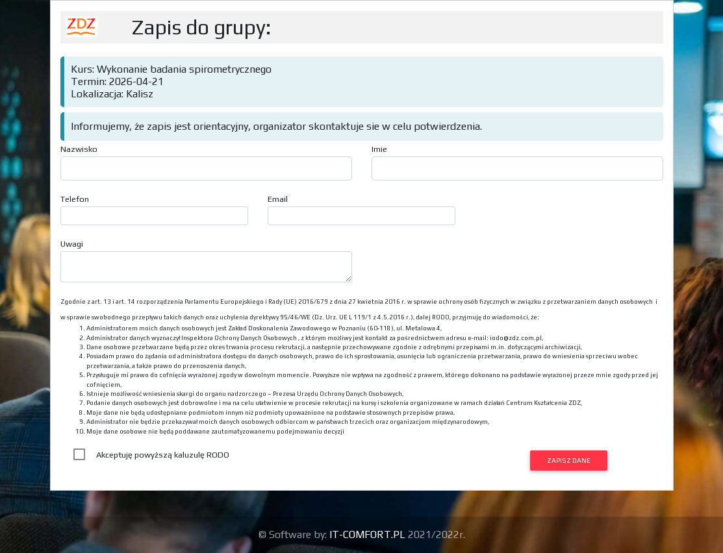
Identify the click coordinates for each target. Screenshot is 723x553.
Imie (379, 149)
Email (278, 199)
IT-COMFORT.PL (368, 534)
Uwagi (71, 244)
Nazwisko (78, 149)
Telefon (74, 199)
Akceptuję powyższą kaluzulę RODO (162, 455)
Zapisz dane (568, 460)
